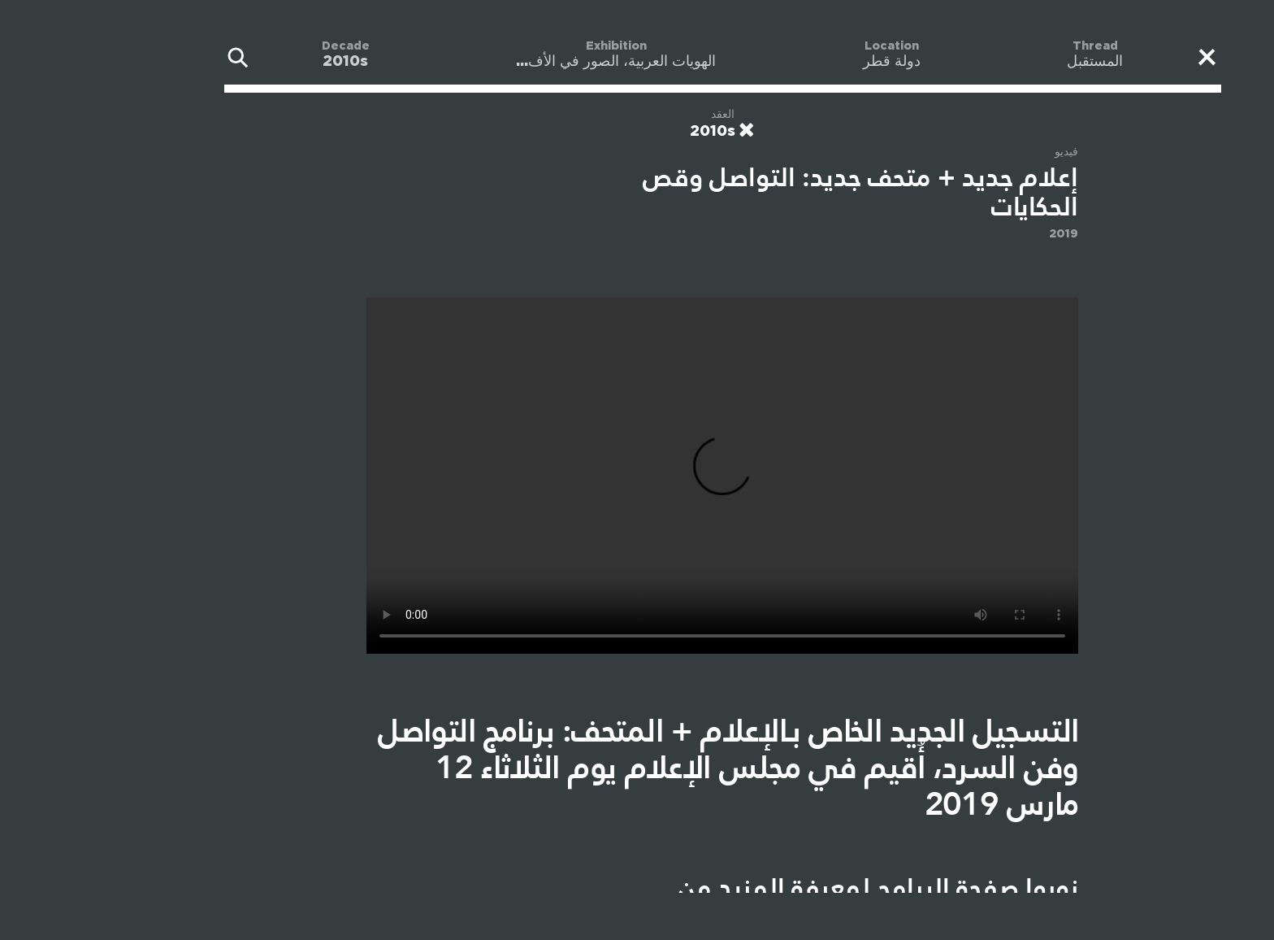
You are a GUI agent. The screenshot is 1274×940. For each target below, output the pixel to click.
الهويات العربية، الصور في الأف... (530, 61)
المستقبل (1010, 61)
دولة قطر (806, 61)
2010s (260, 61)
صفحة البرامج (862, 887)
